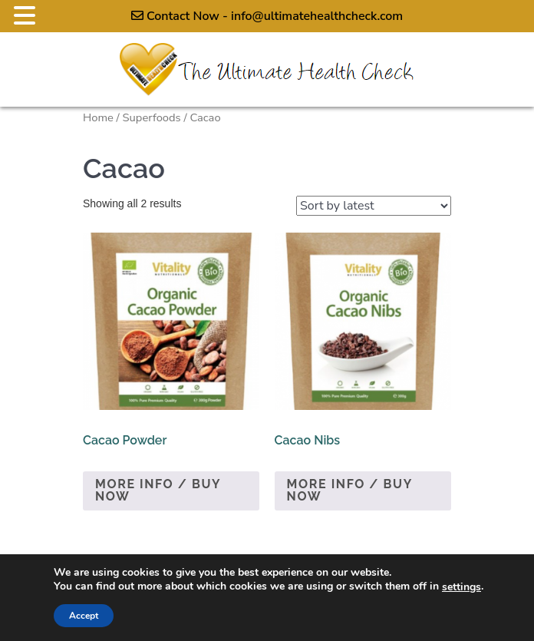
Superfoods (152, 117)
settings (461, 587)
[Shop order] (373, 206)
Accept (83, 616)
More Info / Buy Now (158, 490)
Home (98, 117)
